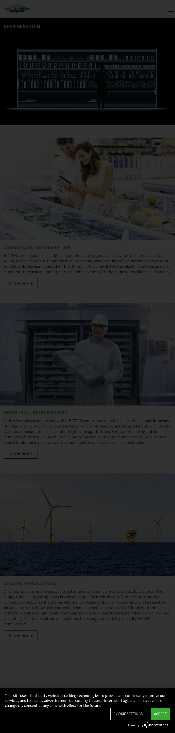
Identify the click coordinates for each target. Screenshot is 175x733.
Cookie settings (128, 714)
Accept (160, 714)
